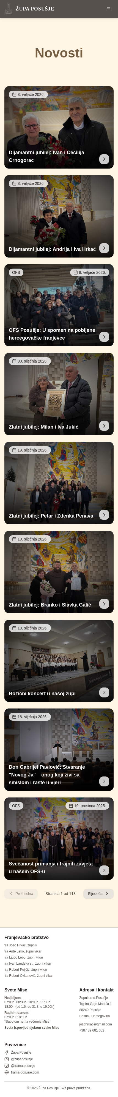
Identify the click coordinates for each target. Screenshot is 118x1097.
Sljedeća (98, 893)
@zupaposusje (18, 1059)
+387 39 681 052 (91, 1030)
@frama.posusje (19, 1066)
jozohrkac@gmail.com (95, 1024)
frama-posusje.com (21, 1072)
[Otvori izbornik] (109, 9)
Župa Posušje (17, 1052)
